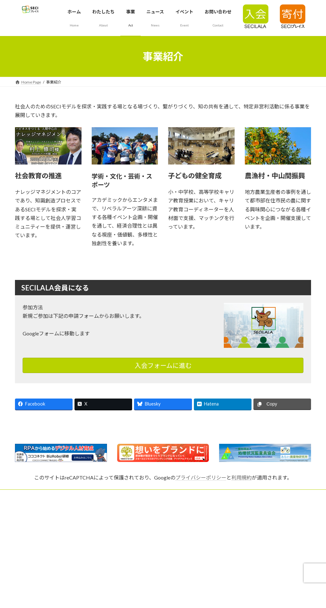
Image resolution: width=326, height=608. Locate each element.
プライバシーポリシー (200, 477)
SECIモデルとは (28, 508)
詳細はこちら (38, 263)
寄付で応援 (126, 558)
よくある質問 (230, 508)
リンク (122, 575)
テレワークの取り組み (238, 541)
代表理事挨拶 (128, 508)
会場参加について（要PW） (39, 575)
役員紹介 (124, 541)
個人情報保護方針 (234, 525)
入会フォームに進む (163, 365)
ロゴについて (26, 541)
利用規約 (241, 477)
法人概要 (124, 525)
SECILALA (23, 525)
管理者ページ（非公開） (240, 558)
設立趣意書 (24, 558)
